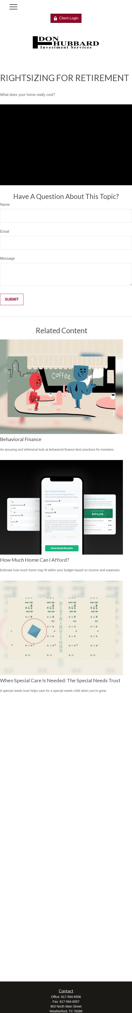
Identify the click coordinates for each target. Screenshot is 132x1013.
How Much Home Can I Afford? (34, 560)
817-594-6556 (71, 997)
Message (7, 258)
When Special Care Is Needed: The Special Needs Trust (60, 680)
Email (4, 231)
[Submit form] (11, 299)
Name (5, 204)
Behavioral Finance (20, 439)
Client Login (66, 18)
